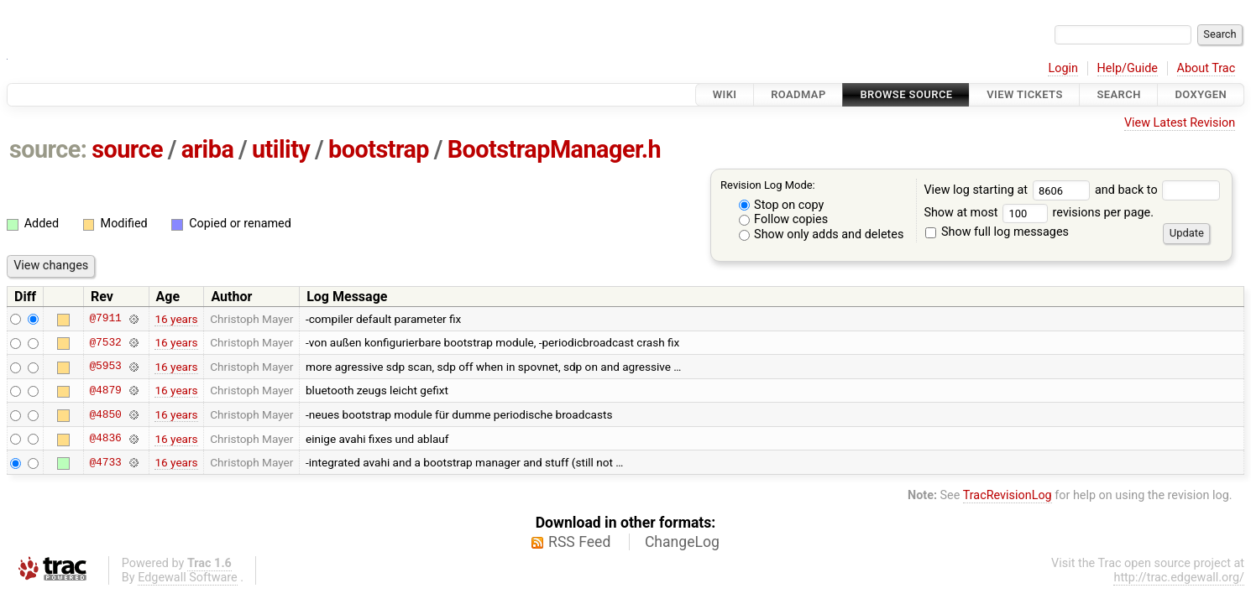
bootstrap (378, 149)
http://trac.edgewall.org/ (1178, 577)
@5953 (105, 366)
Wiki (725, 94)
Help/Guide (1127, 68)
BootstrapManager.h (555, 149)
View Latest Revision (1179, 123)
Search (1118, 94)
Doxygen (1201, 94)
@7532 (105, 342)
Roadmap (798, 94)
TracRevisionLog (1007, 495)
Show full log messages (997, 232)
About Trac (1206, 68)
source (127, 149)
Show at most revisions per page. (1039, 213)
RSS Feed (579, 542)
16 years (175, 318)
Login (1063, 68)
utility (281, 149)
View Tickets (1024, 94)
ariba (207, 149)
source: (48, 149)
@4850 (105, 414)
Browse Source (906, 94)
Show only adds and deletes (821, 234)
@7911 (105, 318)
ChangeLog (682, 542)
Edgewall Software (188, 577)
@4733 (105, 462)
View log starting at (1009, 190)
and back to (1157, 190)
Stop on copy (781, 205)
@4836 (105, 438)
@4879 (105, 390)
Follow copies (784, 219)
